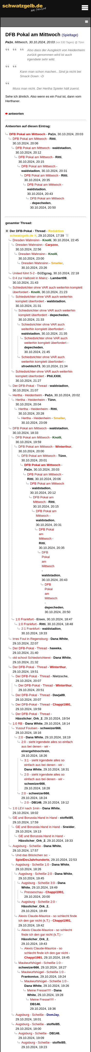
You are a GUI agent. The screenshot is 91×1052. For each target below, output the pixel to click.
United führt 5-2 (23, 273)
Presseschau (33, 892)
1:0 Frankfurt (24, 619)
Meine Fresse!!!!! (39, 990)
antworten (16, 113)
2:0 (20, 737)
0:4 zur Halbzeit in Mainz (30, 278)
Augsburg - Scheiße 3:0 (38, 883)
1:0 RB (17, 723)
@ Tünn (79, 42)
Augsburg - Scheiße (27, 846)
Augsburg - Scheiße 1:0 (32, 864)
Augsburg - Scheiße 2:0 (35, 873)
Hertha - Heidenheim (27, 395)
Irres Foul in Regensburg (30, 639)
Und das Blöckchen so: (32, 855)
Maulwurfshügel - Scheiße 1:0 (39, 963)
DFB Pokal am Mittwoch (30, 139)
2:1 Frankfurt (30, 628)
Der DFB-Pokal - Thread (27, 231)
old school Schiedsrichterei (31, 657)
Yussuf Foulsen (26, 728)
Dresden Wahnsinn (26, 240)
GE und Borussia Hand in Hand (35, 817)
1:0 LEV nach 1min (26, 808)
